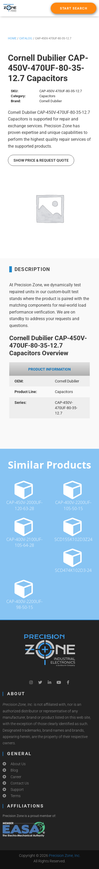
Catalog (25, 38)
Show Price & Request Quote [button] (41, 160)
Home (12, 38)
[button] (73, 8)
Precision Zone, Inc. (64, 855)
